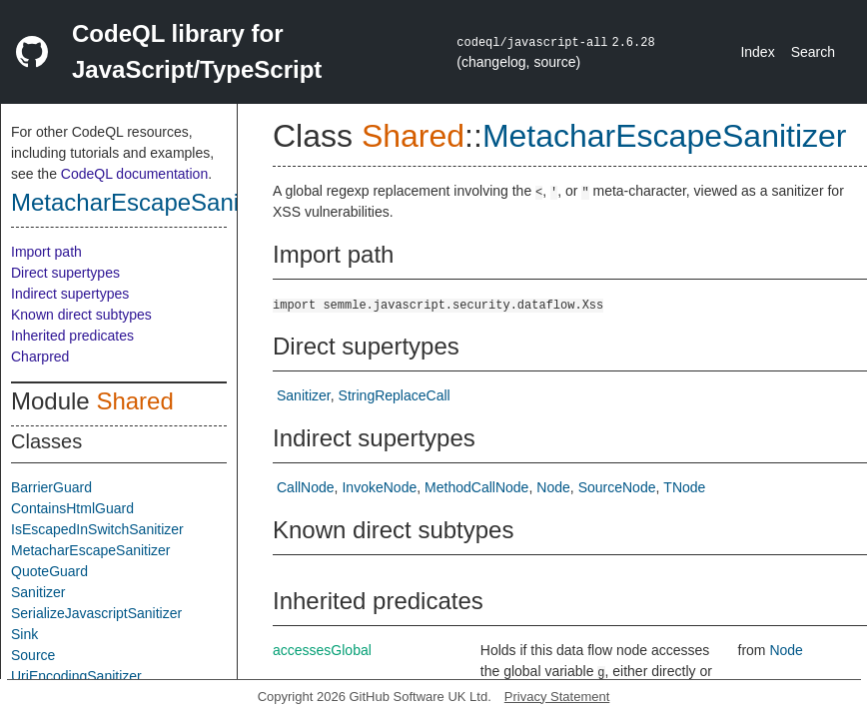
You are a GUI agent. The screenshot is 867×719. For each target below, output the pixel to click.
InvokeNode (379, 487)
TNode (684, 487)
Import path (46, 252)
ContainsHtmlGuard (72, 508)
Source (33, 655)
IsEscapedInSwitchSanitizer (97, 529)
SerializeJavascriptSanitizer (96, 613)
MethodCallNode (476, 487)
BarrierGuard (51, 487)
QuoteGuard (49, 571)
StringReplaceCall (394, 395)
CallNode (306, 487)
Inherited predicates (72, 336)
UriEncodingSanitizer (76, 676)
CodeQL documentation (134, 174)
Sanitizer (38, 592)
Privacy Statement (557, 696)
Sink (24, 634)
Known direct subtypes (81, 315)
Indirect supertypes (70, 294)
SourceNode (617, 487)
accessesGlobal (322, 650)
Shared (134, 400)
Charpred (40, 356)
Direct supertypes (65, 273)
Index (757, 52)
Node (552, 487)
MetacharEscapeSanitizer (147, 202)
